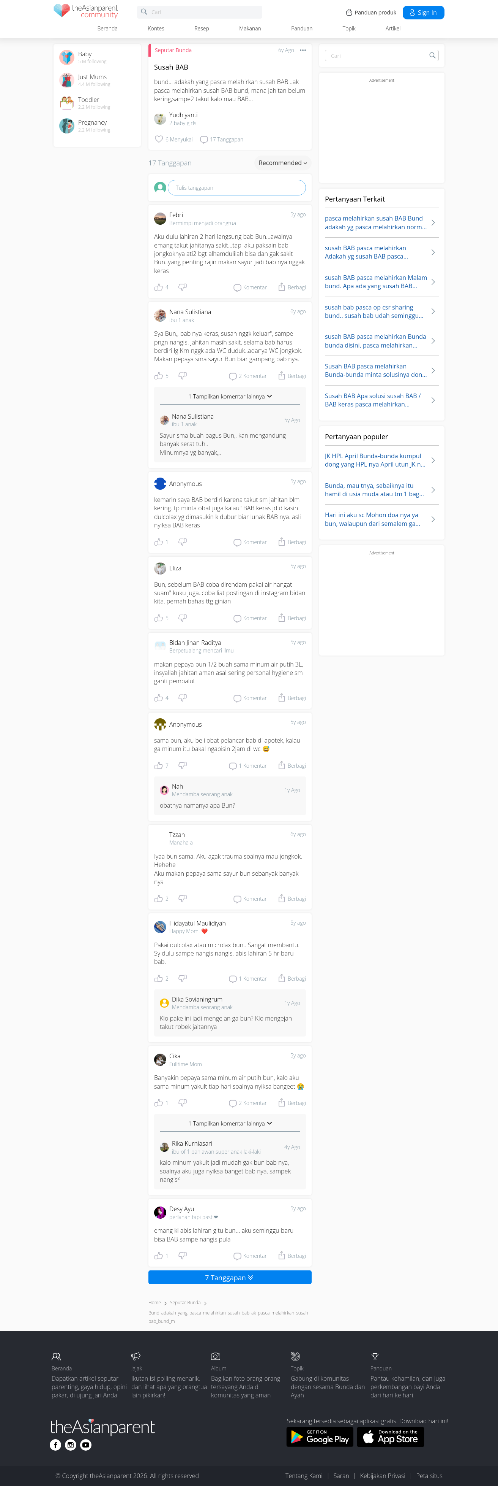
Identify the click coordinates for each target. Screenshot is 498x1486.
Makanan (250, 28)
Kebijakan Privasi (382, 1476)
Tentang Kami (304, 1476)
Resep (201, 28)
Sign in (422, 12)
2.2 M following (94, 107)
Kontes (156, 28)
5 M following (92, 62)
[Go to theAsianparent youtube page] (85, 1445)
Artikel (393, 28)
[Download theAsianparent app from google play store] (319, 1444)
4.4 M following (94, 84)
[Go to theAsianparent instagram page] (70, 1445)
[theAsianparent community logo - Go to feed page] (86, 12)
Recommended (283, 163)
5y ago (298, 214)
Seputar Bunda (173, 50)
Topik (349, 28)
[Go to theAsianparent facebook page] (55, 1445)
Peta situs (429, 1476)
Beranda (108, 28)
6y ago (298, 311)
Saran (341, 1476)
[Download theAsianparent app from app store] (390, 1444)
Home (154, 1302)
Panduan (301, 28)
